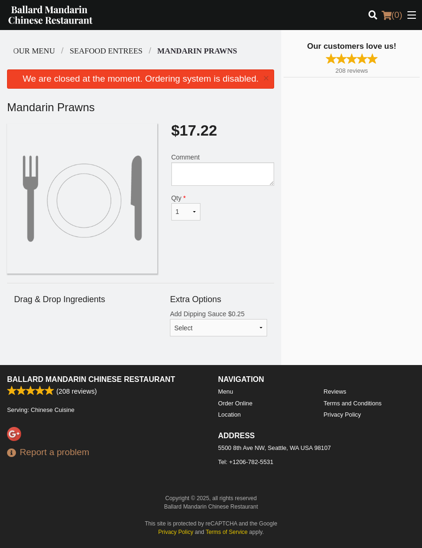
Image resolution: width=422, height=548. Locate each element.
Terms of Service (226, 532)
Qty (186, 207)
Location (229, 414)
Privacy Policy (342, 414)
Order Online (235, 403)
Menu (225, 391)
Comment (223, 169)
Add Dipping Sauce (218, 323)
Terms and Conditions (352, 403)
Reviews (334, 391)
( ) (392, 15)
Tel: (246, 461)
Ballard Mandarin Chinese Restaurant (91, 379)
